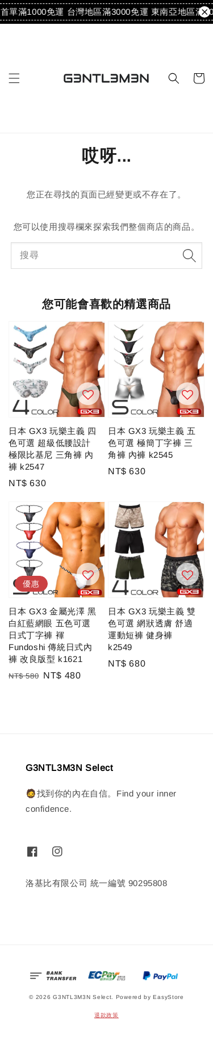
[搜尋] (189, 255)
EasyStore (168, 997)
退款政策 (106, 1015)
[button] (14, 78)
